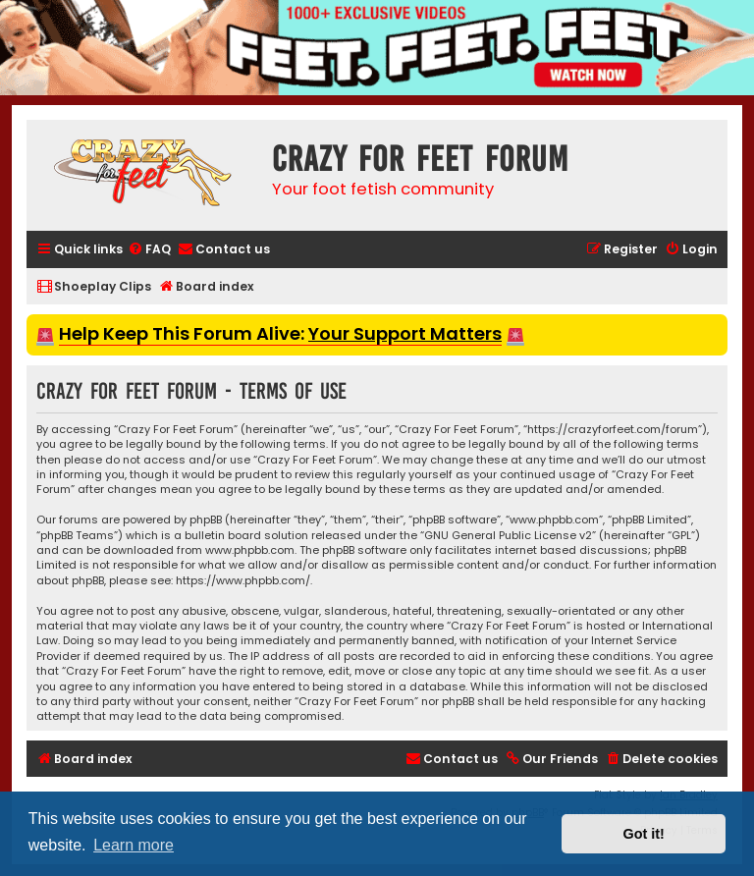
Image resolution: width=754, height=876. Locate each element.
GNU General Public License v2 (508, 535)
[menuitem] (149, 250)
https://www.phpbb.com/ (243, 581)
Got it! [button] (644, 834)
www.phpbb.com (250, 550)
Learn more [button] (133, 845)
